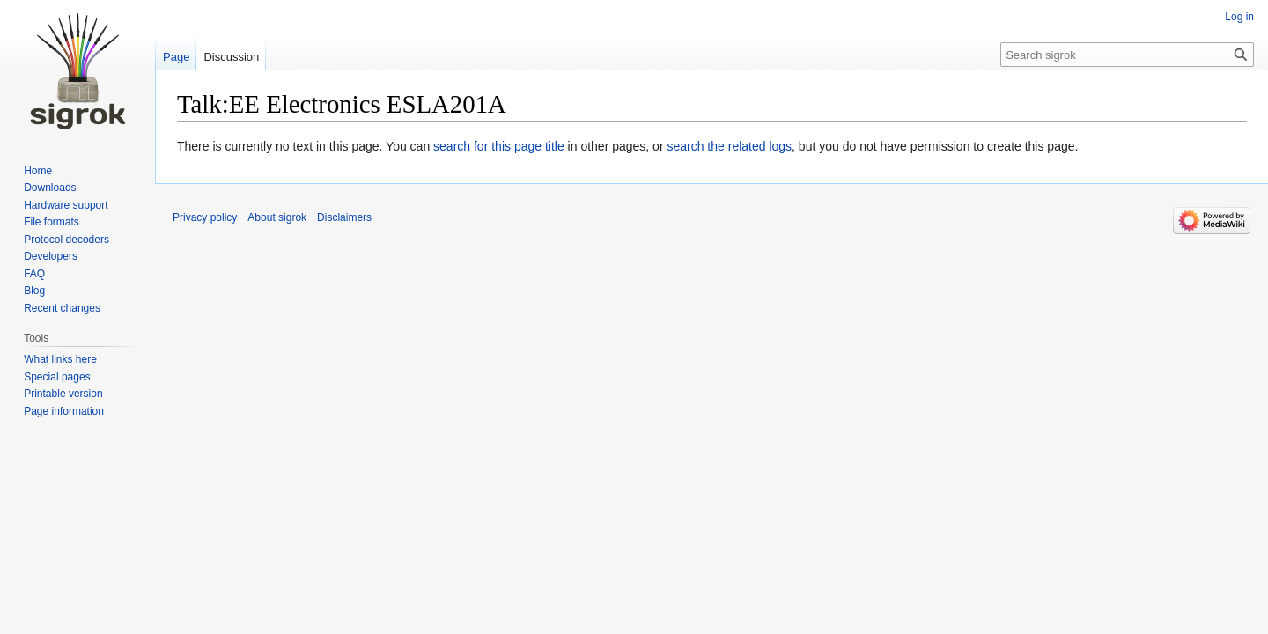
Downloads (50, 187)
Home (38, 171)
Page (176, 56)
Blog (34, 290)
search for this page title (498, 146)
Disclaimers (344, 217)
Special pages (57, 377)
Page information (64, 411)
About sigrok (276, 217)
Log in (1239, 17)
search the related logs (729, 146)
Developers (50, 256)
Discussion (231, 56)
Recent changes (62, 308)
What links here (60, 359)
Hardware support (65, 205)
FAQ (34, 274)
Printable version (63, 393)
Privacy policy (205, 217)
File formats (51, 222)
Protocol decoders (66, 239)
